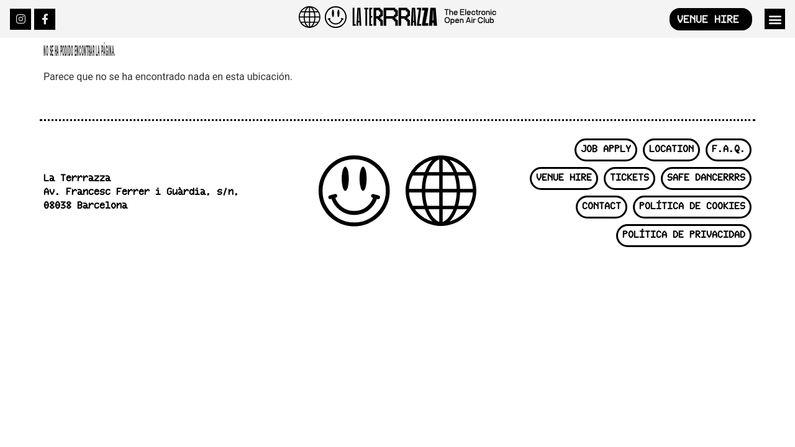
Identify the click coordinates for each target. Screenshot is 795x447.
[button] (775, 19)
